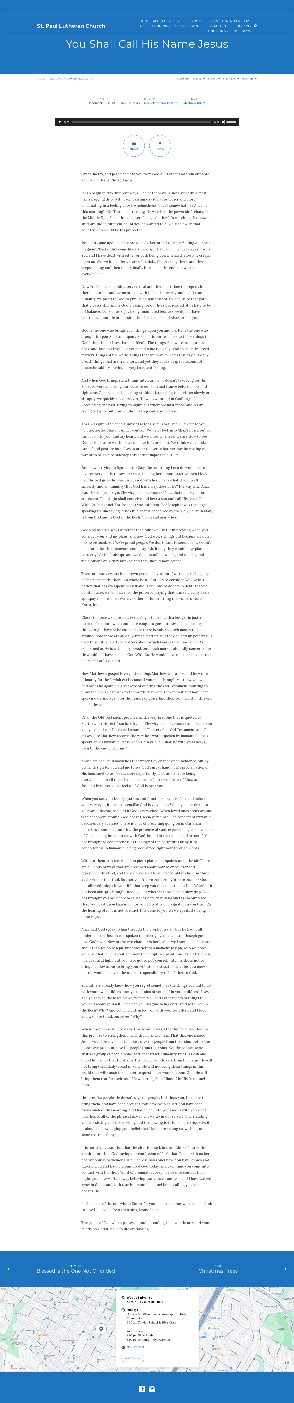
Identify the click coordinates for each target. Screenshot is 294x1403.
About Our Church (168, 4)
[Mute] (223, 105)
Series (199, 61)
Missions (243, 9)
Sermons (195, 4)
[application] (147, 105)
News (246, 14)
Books (214, 61)
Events (212, 4)
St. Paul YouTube (219, 9)
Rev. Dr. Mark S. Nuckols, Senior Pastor (149, 86)
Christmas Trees (218, 1254)
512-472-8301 (135, 1330)
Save (160, 129)
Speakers (231, 61)
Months (249, 61)
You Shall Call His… (80, 61)
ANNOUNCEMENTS (187, 9)
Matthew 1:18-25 (194, 86)
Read (134, 129)
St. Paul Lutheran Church (71, 9)
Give (247, 4)
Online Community (155, 9)
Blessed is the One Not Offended (76, 1254)
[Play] (60, 105)
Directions (133, 1341)
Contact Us (231, 4)
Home (144, 4)
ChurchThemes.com (176, 1388)
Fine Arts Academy (223, 14)
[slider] (141, 105)
